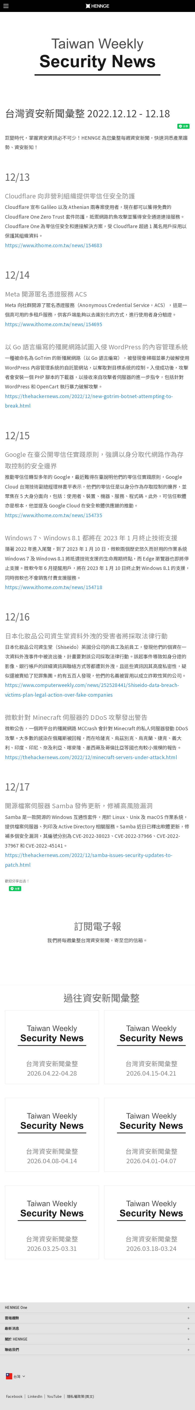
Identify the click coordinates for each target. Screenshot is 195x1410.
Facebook (14, 1396)
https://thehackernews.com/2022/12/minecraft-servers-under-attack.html (91, 757)
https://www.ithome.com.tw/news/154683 (53, 245)
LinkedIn (35, 1396)
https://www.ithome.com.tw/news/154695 (53, 324)
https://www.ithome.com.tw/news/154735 (53, 515)
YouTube (54, 1396)
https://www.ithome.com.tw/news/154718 (53, 587)
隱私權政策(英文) (80, 1396)
